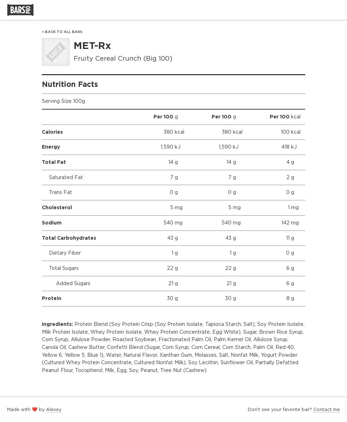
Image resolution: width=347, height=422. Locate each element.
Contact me (326, 409)
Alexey (53, 409)
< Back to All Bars (62, 32)
